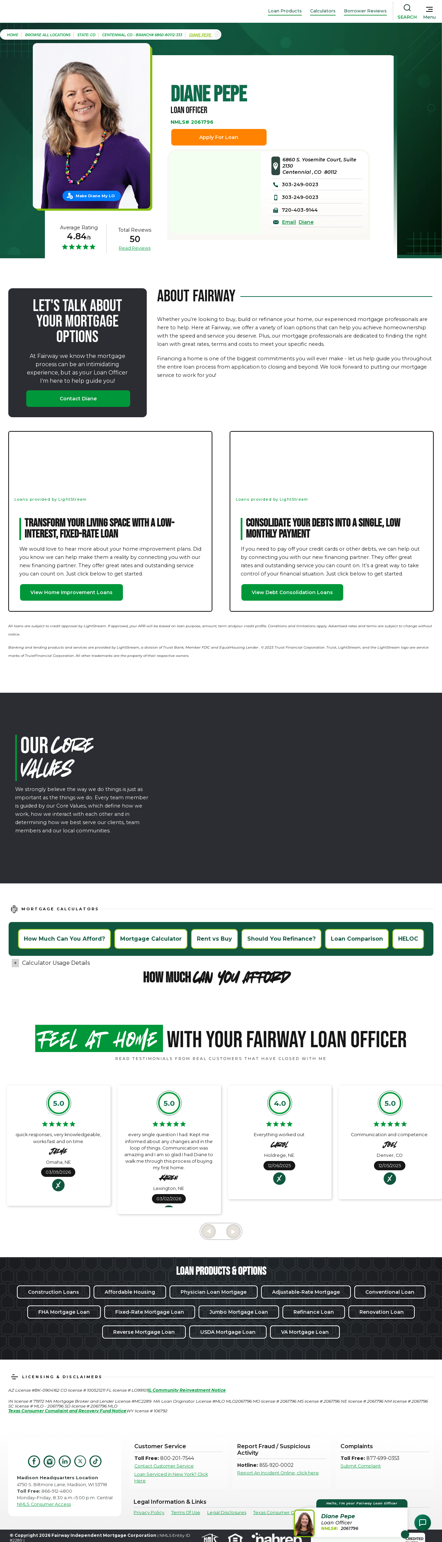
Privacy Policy (149, 1512)
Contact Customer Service (164, 1466)
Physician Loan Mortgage (214, 1292)
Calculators (323, 10)
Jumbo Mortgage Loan (239, 1312)
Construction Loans (53, 1292)
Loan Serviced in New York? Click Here (171, 1477)
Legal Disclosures (226, 1512)
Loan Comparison (357, 938)
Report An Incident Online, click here (278, 1472)
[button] (352, 1518)
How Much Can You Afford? (64, 938)
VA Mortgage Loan (305, 1332)
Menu (429, 17)
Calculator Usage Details (56, 963)
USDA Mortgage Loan (228, 1332)
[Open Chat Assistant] (422, 1522)
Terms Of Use (185, 1512)
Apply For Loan (218, 137)
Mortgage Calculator (151, 938)
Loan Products (285, 10)
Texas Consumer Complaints (284, 1512)
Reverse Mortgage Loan (144, 1332)
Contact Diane (78, 398)
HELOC (408, 938)
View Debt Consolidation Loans (292, 592)
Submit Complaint (360, 1466)
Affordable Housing (130, 1292)
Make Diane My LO (95, 195)
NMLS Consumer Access (44, 1504)
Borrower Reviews (365, 10)
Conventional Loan (389, 1292)
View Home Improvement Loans (71, 592)
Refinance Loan (314, 1312)
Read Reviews (135, 248)
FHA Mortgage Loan (64, 1312)
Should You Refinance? (281, 938)
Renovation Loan (381, 1312)
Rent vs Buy (214, 938)
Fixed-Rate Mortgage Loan (149, 1312)
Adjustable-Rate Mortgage (306, 1292)
